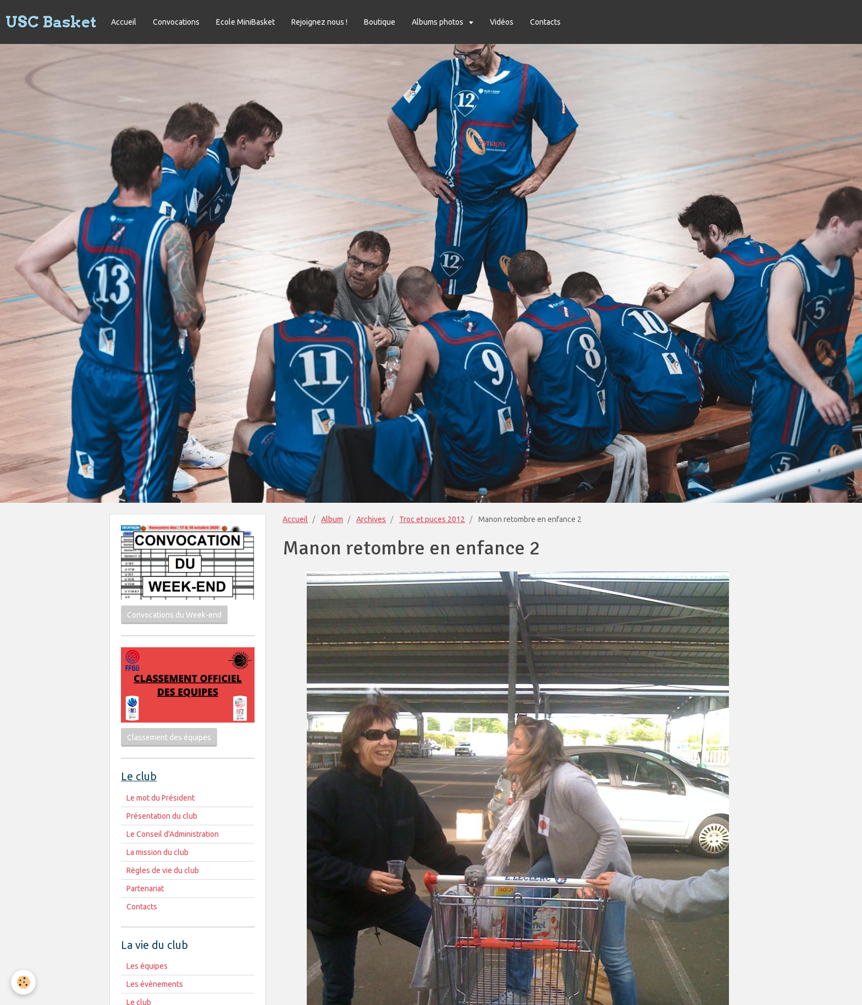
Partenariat (145, 888)
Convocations (176, 22)
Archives (371, 519)
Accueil (123, 22)
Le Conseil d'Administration (172, 834)
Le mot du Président (160, 797)
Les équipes (147, 966)
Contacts (545, 22)
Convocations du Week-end (174, 614)
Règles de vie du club (162, 870)
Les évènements (154, 984)
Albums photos (438, 22)
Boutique (379, 22)
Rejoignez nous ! (319, 22)
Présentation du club (161, 816)
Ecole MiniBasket (245, 22)
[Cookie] (23, 982)
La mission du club (157, 852)
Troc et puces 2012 (432, 519)
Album (332, 519)
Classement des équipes (169, 737)
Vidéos (501, 22)
